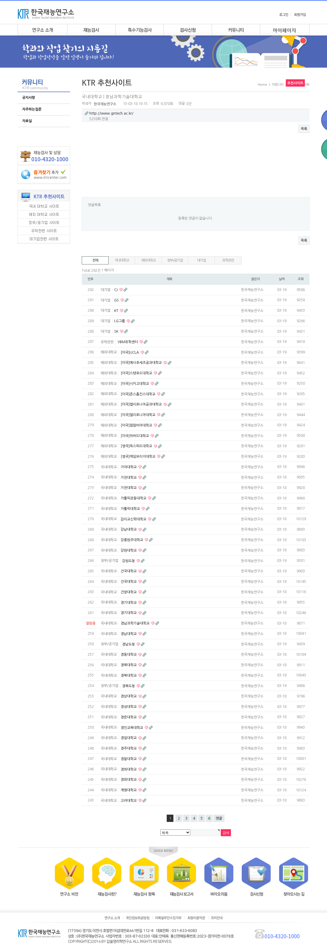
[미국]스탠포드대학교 (137, 373)
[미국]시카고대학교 (135, 383)
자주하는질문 (31, 109)
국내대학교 (122, 260)
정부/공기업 (175, 260)
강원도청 (129, 560)
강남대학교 (129, 529)
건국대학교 (129, 571)
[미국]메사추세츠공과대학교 (142, 362)
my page (284, 29)
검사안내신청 (188, 29)
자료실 (27, 121)
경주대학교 (129, 748)
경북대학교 (129, 665)
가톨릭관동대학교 (134, 498)
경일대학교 (129, 738)
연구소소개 (42, 29)
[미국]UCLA (130, 352)
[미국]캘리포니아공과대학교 (142, 404)
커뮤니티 (236, 29)
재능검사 (91, 29)
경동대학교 (129, 654)
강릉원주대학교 (132, 540)
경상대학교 (129, 696)
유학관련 (228, 260)
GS (117, 300)
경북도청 (129, 686)
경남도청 (129, 644)
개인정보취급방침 (137, 918)
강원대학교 (129, 550)
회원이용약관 (196, 918)
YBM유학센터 (128, 342)
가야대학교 (129, 467)
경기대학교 (129, 602)
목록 (304, 129)
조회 (301, 279)
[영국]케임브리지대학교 (138, 456)
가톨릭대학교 (131, 509)
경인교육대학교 (132, 727)
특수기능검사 (139, 29)
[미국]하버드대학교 (135, 435)
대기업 (201, 260)
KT (116, 310)
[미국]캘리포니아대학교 (138, 415)
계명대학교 (129, 790)
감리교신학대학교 (134, 519)
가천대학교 (129, 477)
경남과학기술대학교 (135, 623)
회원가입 (300, 14)
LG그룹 (120, 321)
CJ (116, 290)
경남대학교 (129, 634)
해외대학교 (148, 260)
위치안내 (216, 918)
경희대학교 (129, 769)
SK (116, 331)
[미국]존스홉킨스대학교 (138, 394)
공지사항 (28, 97)
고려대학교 (129, 800)
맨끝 (219, 818)
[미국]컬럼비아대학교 (137, 425)
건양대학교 (129, 592)
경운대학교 (129, 717)
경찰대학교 (129, 759)
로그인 (283, 14)
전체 (95, 260)
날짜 (282, 279)
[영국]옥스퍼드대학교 (137, 446)
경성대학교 (129, 707)
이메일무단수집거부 (168, 918)
